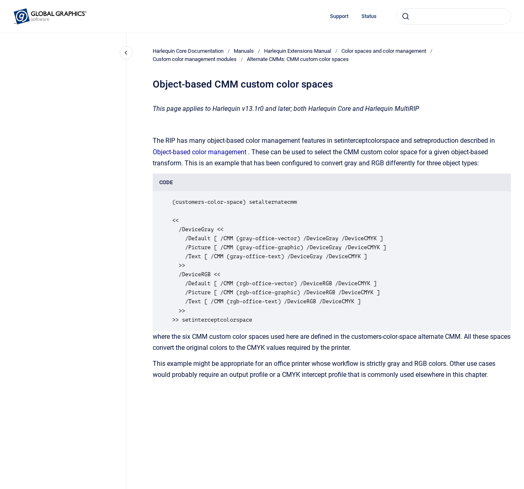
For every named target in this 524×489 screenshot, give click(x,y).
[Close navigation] (126, 52)
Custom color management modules (195, 59)
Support (339, 16)
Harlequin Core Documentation (188, 51)
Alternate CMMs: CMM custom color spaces (298, 59)
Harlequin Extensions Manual (297, 51)
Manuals (244, 51)
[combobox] (453, 16)
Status (369, 16)
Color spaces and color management (383, 51)
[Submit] (405, 16)
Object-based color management (199, 152)
